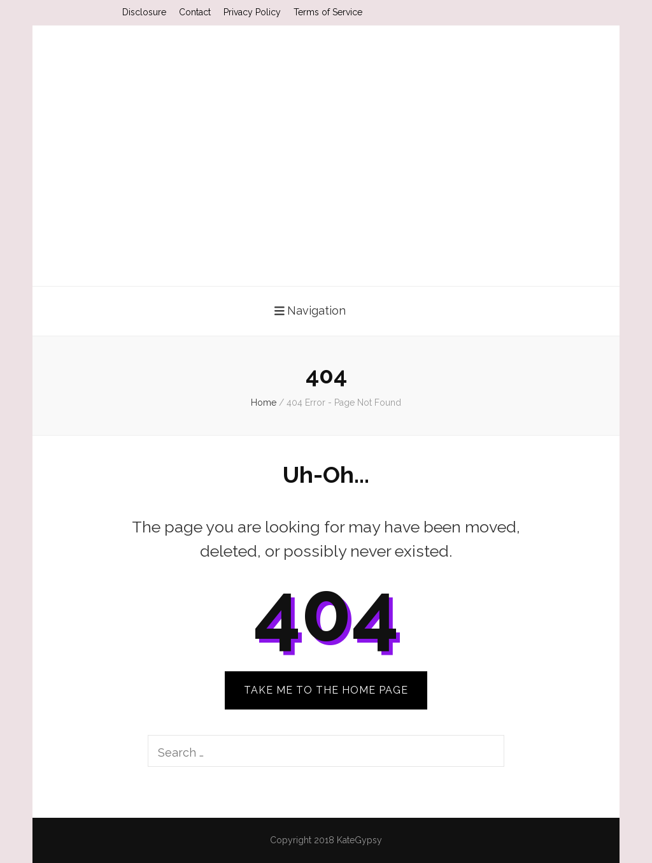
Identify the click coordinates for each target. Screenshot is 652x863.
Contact (195, 12)
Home (263, 402)
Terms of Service (328, 12)
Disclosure (144, 12)
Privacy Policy (252, 12)
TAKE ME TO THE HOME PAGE (326, 690)
